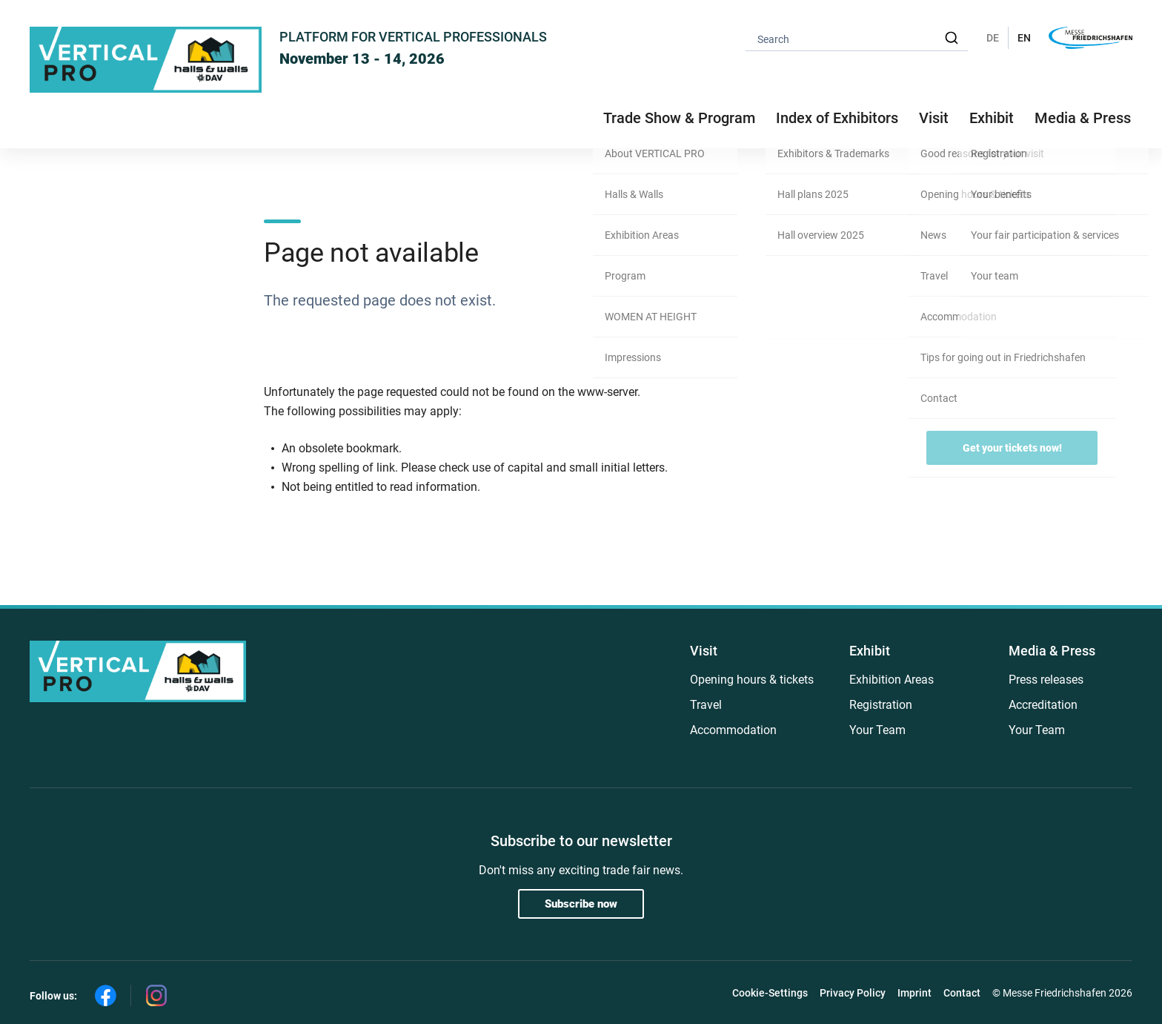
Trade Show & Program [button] (679, 118)
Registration (880, 705)
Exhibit (869, 650)
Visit (703, 650)
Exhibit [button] (991, 118)
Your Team (877, 730)
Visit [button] (934, 118)
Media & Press (1083, 118)
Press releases (1046, 680)
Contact (961, 993)
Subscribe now (581, 904)
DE (992, 38)
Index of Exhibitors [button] (837, 118)
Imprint (914, 993)
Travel (706, 705)
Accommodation (733, 730)
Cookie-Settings (770, 993)
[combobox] (857, 38)
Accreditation (1043, 705)
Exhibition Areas (891, 680)
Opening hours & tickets (752, 680)
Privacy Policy (853, 993)
